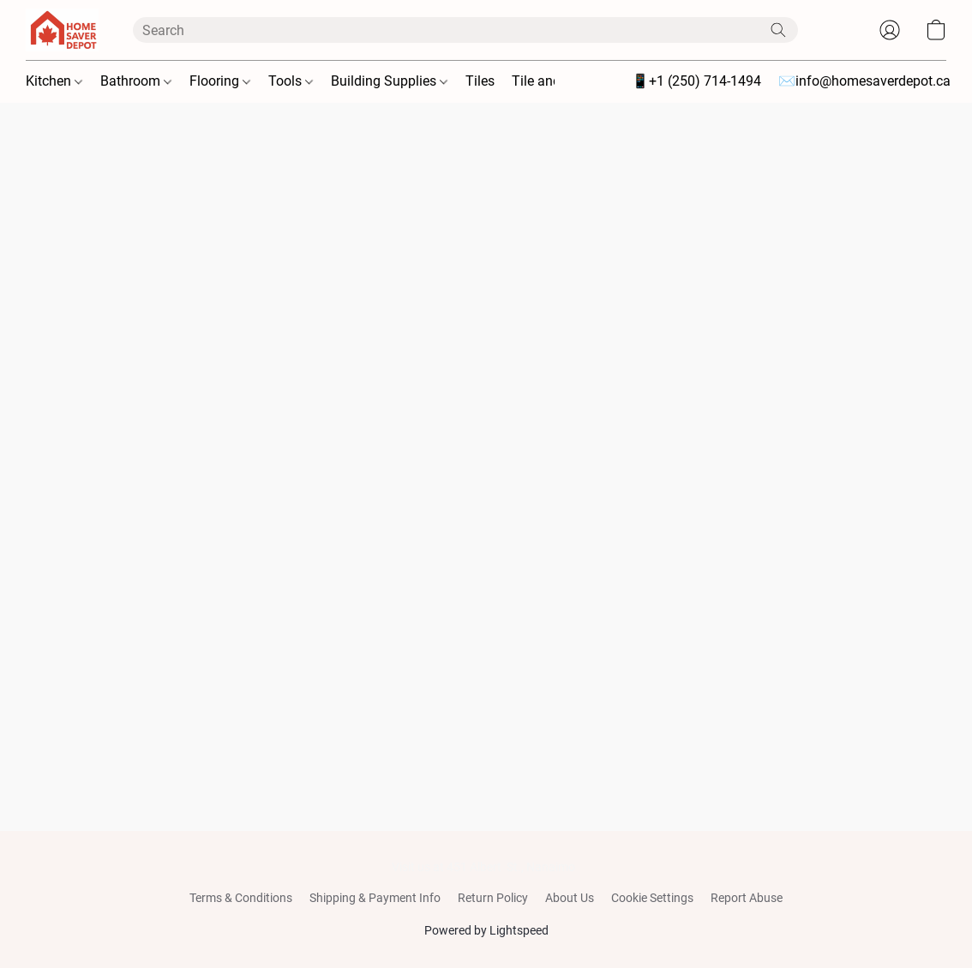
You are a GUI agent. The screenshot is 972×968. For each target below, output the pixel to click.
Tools (290, 81)
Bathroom (135, 81)
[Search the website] (778, 30)
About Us (569, 898)
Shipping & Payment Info (375, 898)
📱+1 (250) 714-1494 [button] (696, 81)
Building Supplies (389, 81)
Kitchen (54, 81)
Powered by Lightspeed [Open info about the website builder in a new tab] (486, 930)
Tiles (480, 81)
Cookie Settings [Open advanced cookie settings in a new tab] (652, 898)
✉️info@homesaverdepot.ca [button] (864, 81)
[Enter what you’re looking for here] (465, 30)
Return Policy (493, 898)
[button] (62, 30)
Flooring (219, 81)
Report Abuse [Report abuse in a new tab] (747, 898)
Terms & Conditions (240, 898)
